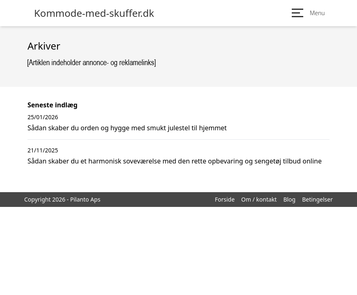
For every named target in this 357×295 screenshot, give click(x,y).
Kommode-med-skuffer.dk (94, 13)
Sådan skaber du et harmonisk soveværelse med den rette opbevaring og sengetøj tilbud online (174, 161)
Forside (224, 199)
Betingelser (317, 199)
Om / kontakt (259, 199)
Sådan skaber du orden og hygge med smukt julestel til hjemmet (127, 127)
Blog (289, 199)
